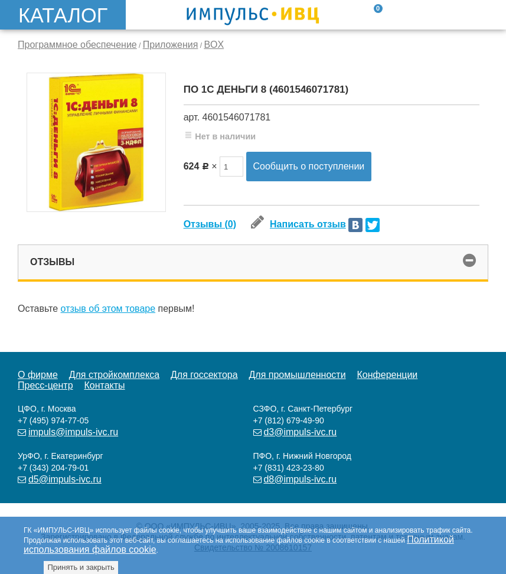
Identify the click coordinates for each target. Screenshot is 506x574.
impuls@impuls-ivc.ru (73, 432)
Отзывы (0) (210, 224)
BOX (214, 45)
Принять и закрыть (80, 567)
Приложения (170, 45)
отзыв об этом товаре (108, 309)
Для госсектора (204, 375)
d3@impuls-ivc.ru (300, 432)
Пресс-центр (45, 385)
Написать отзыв (298, 224)
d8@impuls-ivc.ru (300, 479)
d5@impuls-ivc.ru (65, 479)
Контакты (104, 385)
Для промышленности (297, 375)
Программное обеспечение (77, 45)
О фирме (38, 375)
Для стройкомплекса (114, 375)
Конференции (387, 375)
